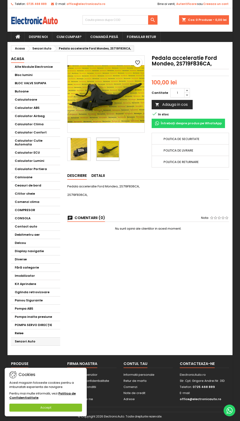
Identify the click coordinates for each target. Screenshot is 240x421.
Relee (19, 333)
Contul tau (135, 363)
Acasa (17, 58)
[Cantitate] (177, 93)
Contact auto (26, 226)
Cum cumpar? (69, 36)
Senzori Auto (25, 341)
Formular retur (141, 36)
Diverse (21, 259)
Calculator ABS (27, 108)
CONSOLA (22, 218)
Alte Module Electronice (34, 66)
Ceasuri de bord (28, 185)
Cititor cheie (25, 193)
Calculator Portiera (31, 169)
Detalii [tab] (98, 175)
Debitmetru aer (27, 234)
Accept (45, 407)
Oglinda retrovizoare (32, 292)
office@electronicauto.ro (86, 4)
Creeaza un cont (216, 4)
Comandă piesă (104, 36)
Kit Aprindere (25, 284)
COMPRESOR (25, 210)
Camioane (23, 177)
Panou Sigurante (29, 300)
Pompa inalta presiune (33, 317)
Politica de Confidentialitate (88, 381)
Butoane (22, 91)
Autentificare (186, 4)
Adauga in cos (171, 104)
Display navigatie (29, 251)
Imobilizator (25, 275)
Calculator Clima (29, 124)
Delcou (20, 243)
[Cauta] (120, 20)
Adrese (129, 399)
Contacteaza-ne (197, 363)
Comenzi (130, 387)
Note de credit (134, 393)
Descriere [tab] (77, 175)
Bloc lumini (24, 75)
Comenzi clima (27, 202)
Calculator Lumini (29, 161)
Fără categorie (27, 267)
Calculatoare (26, 99)
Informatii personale (139, 374)
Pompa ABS (24, 308)
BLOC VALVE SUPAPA (30, 83)
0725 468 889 (36, 4)
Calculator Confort (31, 132)
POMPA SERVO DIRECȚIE (33, 325)
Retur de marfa (135, 381)
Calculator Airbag (30, 116)
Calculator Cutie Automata (28, 142)
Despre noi (38, 36)
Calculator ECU (27, 152)
